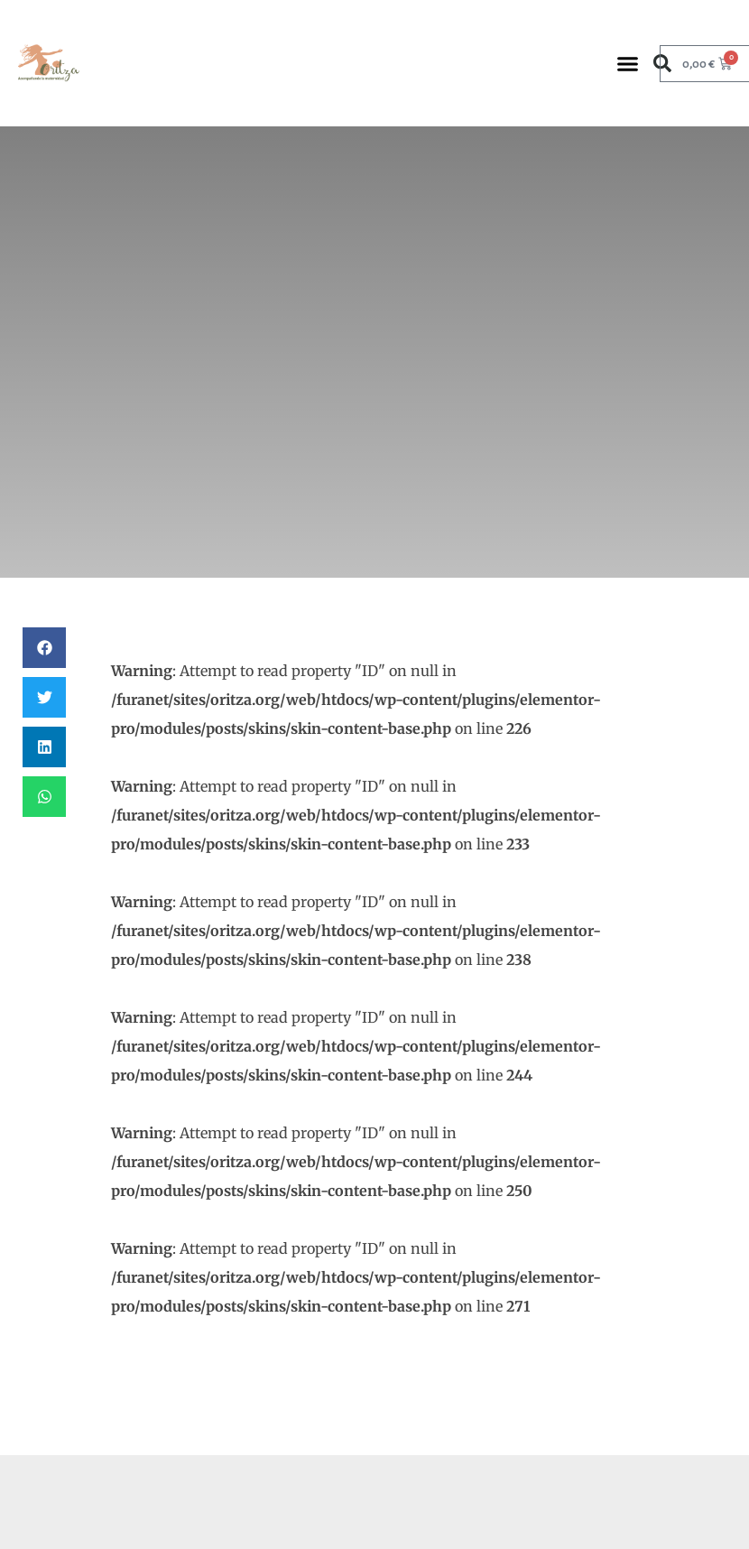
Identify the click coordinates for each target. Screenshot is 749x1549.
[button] (627, 63)
